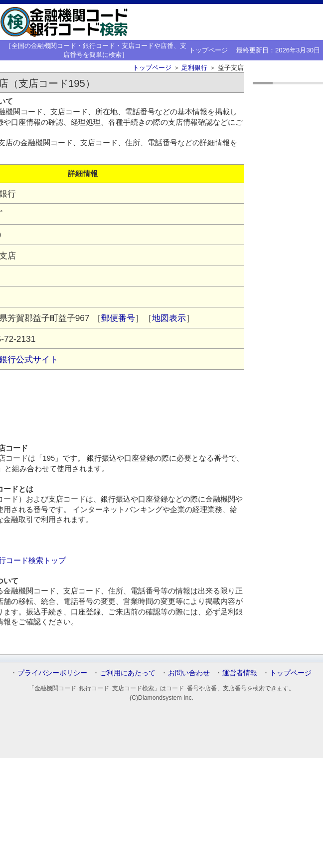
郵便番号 (118, 318)
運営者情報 (239, 673)
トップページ (208, 50)
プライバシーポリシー (52, 673)
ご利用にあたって (128, 673)
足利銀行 (194, 67)
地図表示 (169, 318)
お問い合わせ (189, 673)
